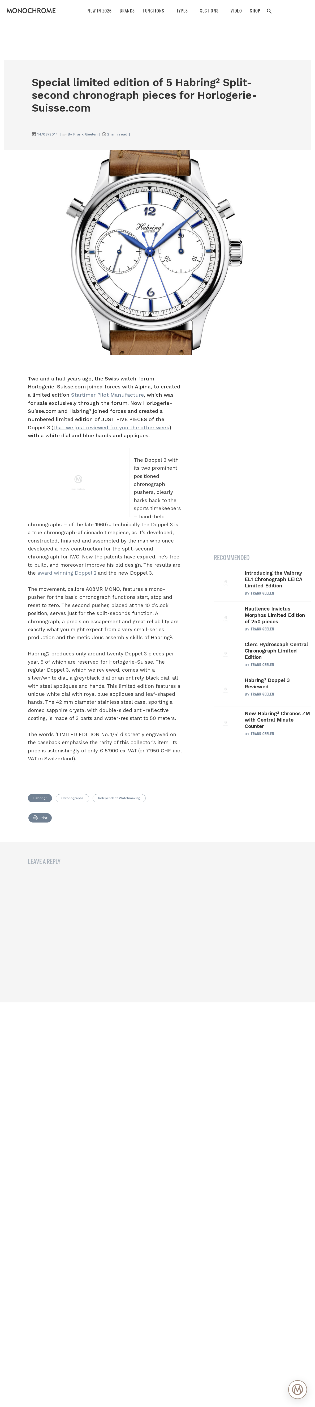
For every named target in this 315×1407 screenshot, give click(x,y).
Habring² (39, 798)
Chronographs (72, 798)
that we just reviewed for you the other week (111, 428)
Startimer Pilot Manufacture (107, 395)
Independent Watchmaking (119, 798)
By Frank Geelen (83, 134)
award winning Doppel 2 (66, 573)
